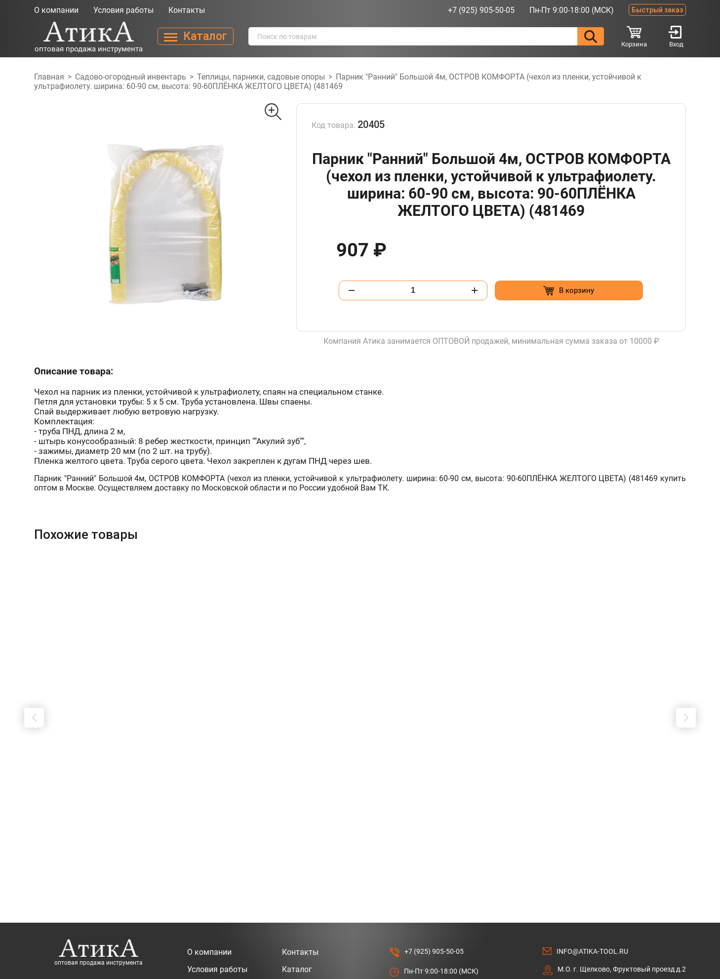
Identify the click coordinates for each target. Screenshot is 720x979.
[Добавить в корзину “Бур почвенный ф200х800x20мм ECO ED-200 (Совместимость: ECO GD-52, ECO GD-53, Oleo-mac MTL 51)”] (261, 810)
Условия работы (123, 10)
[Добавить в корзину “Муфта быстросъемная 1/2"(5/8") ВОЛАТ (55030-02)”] (394, 810)
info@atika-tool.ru (592, 904)
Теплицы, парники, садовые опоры (261, 77)
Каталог (297, 922)
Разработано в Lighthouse (643, 960)
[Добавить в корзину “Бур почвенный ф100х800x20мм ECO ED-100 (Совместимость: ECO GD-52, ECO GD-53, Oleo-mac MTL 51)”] (129, 810)
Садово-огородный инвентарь (130, 77)
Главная (49, 77)
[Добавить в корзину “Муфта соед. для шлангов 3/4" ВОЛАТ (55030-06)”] (526, 810)
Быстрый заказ (657, 10)
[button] (34, 694)
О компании (56, 10)
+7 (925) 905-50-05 (481, 10)
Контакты (186, 10)
